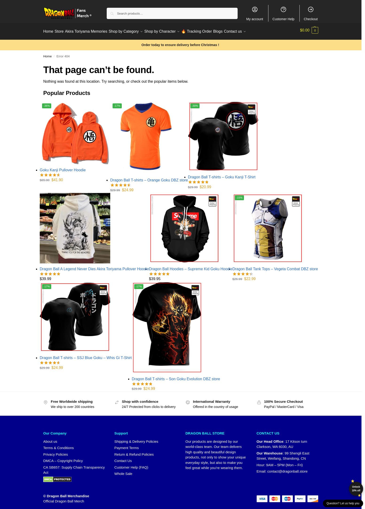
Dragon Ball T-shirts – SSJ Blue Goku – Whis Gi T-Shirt (86, 355)
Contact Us (123, 458)
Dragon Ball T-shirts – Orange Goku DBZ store (149, 178)
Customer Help (283, 13)
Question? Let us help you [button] (343, 503)
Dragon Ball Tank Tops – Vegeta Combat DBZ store (275, 267)
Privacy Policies (55, 452)
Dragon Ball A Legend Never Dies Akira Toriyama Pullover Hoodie (94, 267)
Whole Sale (123, 471)
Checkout (311, 13)
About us (50, 439)
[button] (309, 30)
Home (47, 54)
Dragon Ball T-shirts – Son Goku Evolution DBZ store (176, 376)
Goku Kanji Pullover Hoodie (63, 168)
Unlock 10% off (356, 489)
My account (254, 13)
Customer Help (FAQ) (131, 465)
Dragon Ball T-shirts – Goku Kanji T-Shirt (222, 175)
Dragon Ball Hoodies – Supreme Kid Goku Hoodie (190, 267)
